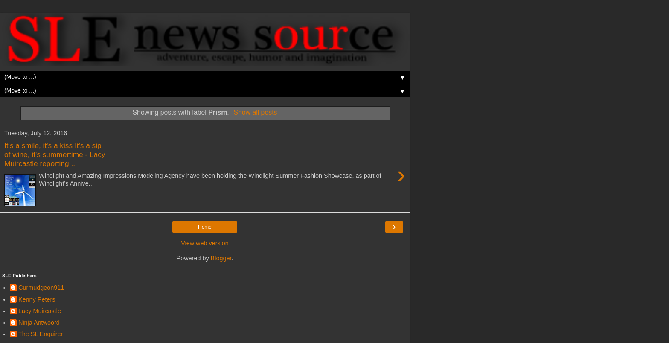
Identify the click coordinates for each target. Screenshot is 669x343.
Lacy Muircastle (39, 311)
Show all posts (255, 112)
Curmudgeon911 (41, 287)
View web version (205, 243)
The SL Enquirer (40, 334)
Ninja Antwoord (39, 322)
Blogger (221, 258)
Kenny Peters (36, 299)
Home (205, 227)
